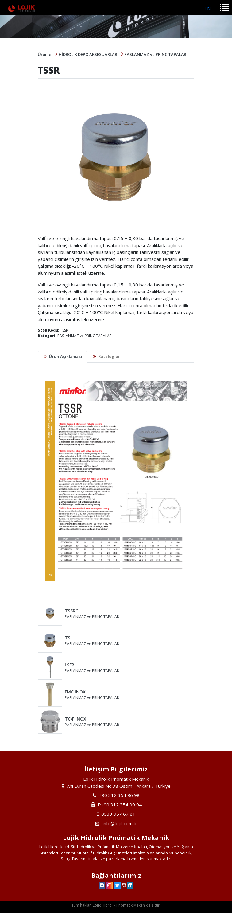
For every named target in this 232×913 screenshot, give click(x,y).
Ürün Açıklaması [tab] (65, 356)
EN (207, 8)
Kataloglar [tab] (109, 356)
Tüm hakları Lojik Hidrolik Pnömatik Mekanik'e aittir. (116, 905)
